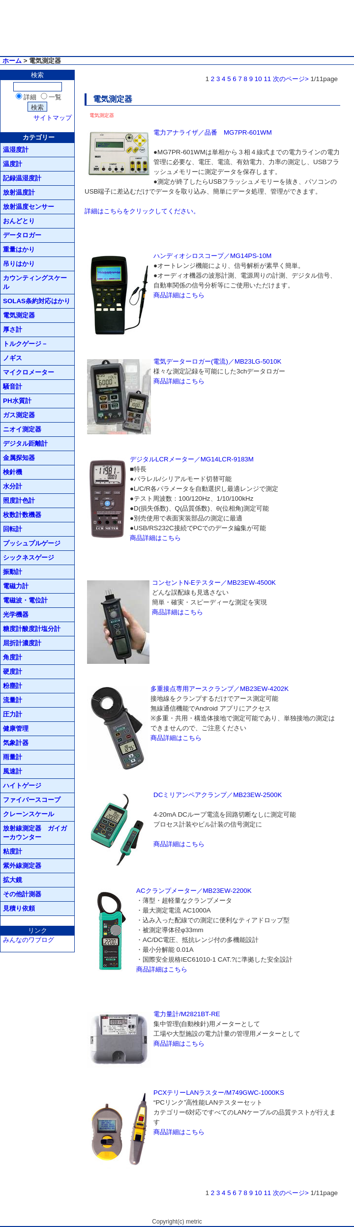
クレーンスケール (28, 814)
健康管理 (16, 728)
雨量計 (12, 757)
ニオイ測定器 (22, 429)
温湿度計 (16, 149)
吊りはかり (19, 263)
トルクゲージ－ (25, 343)
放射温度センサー (28, 206)
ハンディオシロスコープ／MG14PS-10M (212, 255)
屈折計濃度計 (22, 643)
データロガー (22, 235)
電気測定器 (19, 315)
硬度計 (12, 671)
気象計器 (16, 742)
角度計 (12, 657)
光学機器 (16, 614)
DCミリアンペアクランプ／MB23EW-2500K (217, 795)
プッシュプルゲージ (31, 543)
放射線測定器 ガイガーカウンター (35, 833)
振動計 (12, 571)
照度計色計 (19, 500)
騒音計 (12, 386)
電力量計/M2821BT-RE (186, 1014)
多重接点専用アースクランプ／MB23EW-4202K (219, 688)
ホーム (12, 60)
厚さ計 (12, 329)
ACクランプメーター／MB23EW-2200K (194, 890)
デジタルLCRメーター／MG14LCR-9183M (192, 459)
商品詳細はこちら (179, 295)
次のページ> (291, 79)
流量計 (12, 700)
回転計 (12, 529)
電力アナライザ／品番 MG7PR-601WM (212, 132)
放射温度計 (19, 192)
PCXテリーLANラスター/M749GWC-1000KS (218, 1092)
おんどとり (19, 221)
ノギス (12, 358)
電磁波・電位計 (25, 600)
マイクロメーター (28, 372)
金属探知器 (19, 457)
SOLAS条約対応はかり (36, 301)
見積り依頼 (19, 908)
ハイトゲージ (22, 785)
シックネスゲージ (28, 557)
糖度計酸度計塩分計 (31, 628)
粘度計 (12, 851)
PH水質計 (17, 400)
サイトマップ (52, 117)
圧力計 (12, 714)
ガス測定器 (19, 415)
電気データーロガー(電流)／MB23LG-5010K (217, 361)
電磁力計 (16, 586)
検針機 (12, 472)
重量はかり (19, 249)
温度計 (12, 164)
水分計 (12, 486)
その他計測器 (22, 894)
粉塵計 (12, 685)
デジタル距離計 (25, 443)
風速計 (12, 771)
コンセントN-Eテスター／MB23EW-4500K (214, 582)
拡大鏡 (12, 880)
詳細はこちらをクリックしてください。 (142, 211)
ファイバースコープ (31, 799)
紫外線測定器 (22, 865)
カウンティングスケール (35, 282)
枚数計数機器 (22, 514)
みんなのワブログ (28, 939)
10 (258, 79)
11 (267, 79)
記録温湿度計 (22, 178)
